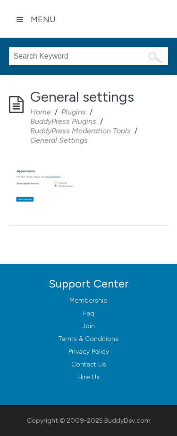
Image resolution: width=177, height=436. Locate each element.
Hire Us (88, 377)
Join (88, 326)
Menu (36, 19)
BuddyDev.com (127, 421)
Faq (88, 313)
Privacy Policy (88, 352)
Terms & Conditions (88, 339)
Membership (88, 300)
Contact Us (88, 364)
